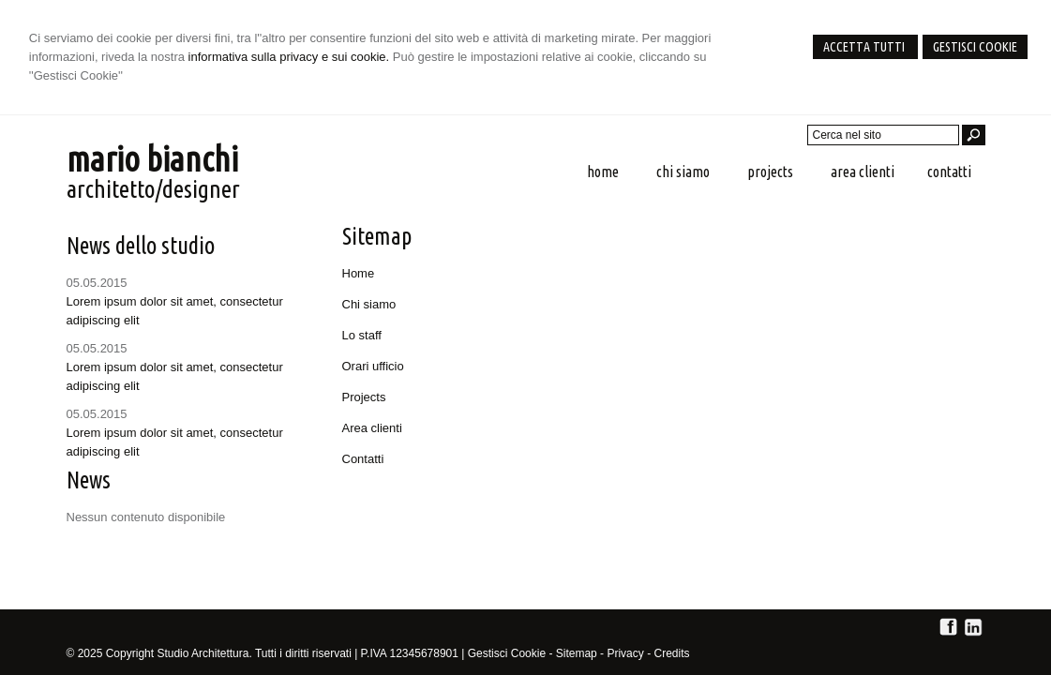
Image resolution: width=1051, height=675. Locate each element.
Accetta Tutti (865, 46)
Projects (364, 397)
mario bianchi (152, 159)
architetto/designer (153, 188)
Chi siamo (369, 304)
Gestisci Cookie (975, 46)
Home (358, 273)
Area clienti (372, 428)
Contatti (363, 459)
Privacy (625, 653)
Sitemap (576, 653)
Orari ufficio (373, 366)
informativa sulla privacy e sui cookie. (289, 57)
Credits (671, 653)
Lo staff (362, 335)
